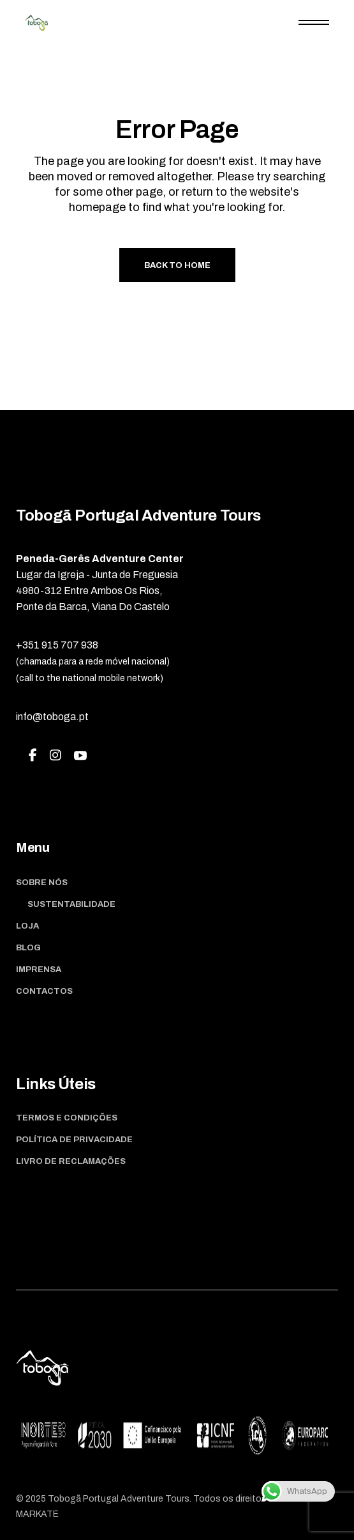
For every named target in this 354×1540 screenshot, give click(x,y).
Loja (27, 926)
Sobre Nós (42, 882)
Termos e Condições (66, 1117)
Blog (28, 947)
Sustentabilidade (71, 904)
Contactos (44, 991)
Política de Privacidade (74, 1139)
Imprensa (38, 969)
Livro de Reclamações (71, 1161)
